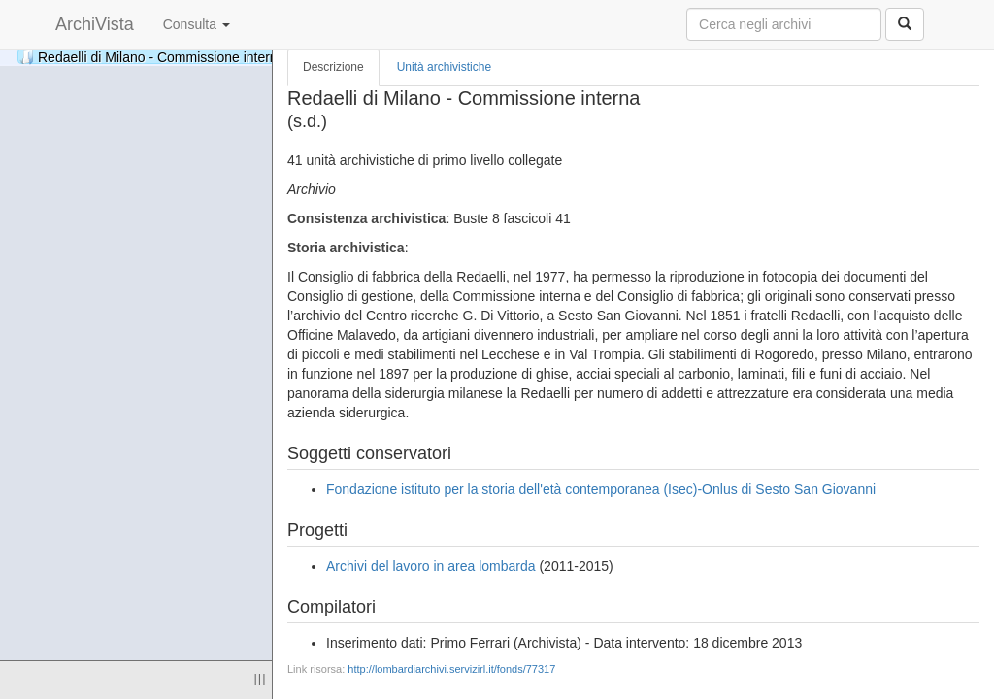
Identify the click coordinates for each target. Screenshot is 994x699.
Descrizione (333, 67)
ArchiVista (94, 24)
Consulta (196, 24)
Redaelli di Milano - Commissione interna (211, 57)
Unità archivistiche (444, 67)
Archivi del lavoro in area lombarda (431, 566)
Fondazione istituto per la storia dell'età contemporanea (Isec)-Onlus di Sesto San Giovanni (601, 489)
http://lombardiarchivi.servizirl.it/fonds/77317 (451, 669)
